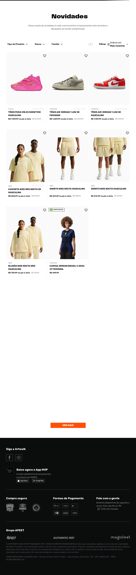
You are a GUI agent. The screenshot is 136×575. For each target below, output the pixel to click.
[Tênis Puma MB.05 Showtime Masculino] (26, 87)
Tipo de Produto (18, 44)
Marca (40, 44)
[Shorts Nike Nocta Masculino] (68, 164)
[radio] (90, 44)
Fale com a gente (108, 498)
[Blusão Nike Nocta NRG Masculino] (26, 241)
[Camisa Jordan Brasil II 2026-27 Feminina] (68, 241)
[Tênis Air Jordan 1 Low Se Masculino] (109, 87)
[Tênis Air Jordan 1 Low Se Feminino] (68, 87)
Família (57, 44)
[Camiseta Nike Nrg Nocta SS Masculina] (26, 164)
